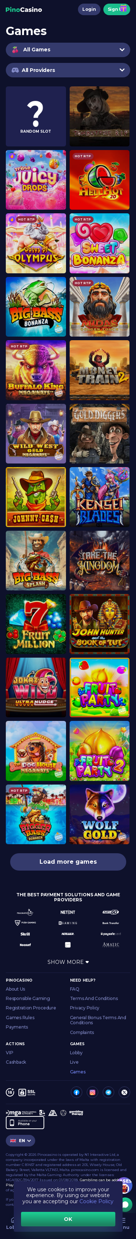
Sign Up (117, 9)
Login (89, 9)
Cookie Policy (96, 1201)
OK (68, 1219)
